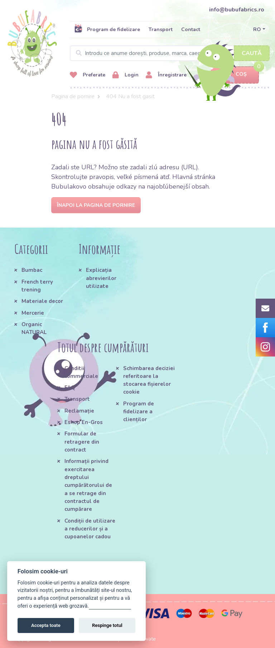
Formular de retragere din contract (81, 441)
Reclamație (79, 410)
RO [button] (257, 29)
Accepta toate (46, 625)
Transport (161, 29)
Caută (252, 53)
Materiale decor (42, 301)
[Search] (170, 53)
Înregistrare (166, 75)
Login (125, 75)
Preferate (87, 75)
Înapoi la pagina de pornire (96, 205)
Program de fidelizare (107, 29)
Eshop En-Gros (83, 422)
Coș (235, 74)
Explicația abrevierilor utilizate (101, 278)
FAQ (69, 387)
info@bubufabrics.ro (236, 10)
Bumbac (31, 270)
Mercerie (32, 312)
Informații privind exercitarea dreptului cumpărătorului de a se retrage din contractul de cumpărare (88, 485)
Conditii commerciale (81, 372)
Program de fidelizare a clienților (138, 411)
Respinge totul (107, 625)
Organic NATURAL (34, 328)
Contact (190, 29)
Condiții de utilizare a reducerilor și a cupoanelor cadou (89, 528)
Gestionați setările (110, 606)
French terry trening (37, 285)
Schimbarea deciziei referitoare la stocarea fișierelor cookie (149, 380)
